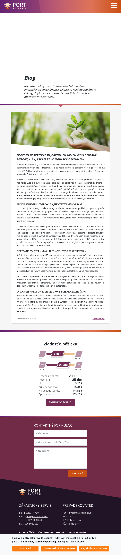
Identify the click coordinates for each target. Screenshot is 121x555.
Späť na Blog (99, 318)
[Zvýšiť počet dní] (79, 365)
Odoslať (77, 473)
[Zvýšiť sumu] (79, 354)
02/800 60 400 (35, 520)
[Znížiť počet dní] (42, 365)
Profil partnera (77, 532)
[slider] (58, 354)
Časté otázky (45, 532)
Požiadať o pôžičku (61, 402)
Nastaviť (25, 548)
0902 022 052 (32, 523)
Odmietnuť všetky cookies (59, 548)
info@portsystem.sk (37, 516)
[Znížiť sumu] (42, 354)
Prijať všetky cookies (94, 548)
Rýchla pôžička (27, 532)
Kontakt (61, 532)
